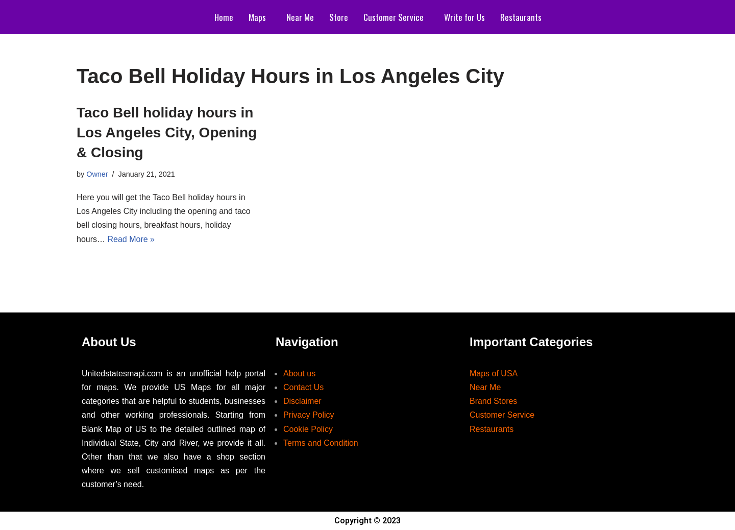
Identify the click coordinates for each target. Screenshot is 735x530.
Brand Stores (493, 401)
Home (223, 17)
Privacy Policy (308, 415)
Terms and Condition (320, 443)
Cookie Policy (308, 429)
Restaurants (521, 17)
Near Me (300, 17)
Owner (97, 174)
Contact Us (303, 387)
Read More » (131, 239)
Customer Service (393, 17)
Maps (257, 17)
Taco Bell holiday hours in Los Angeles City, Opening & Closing (167, 132)
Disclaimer (302, 401)
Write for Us (464, 17)
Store (338, 17)
